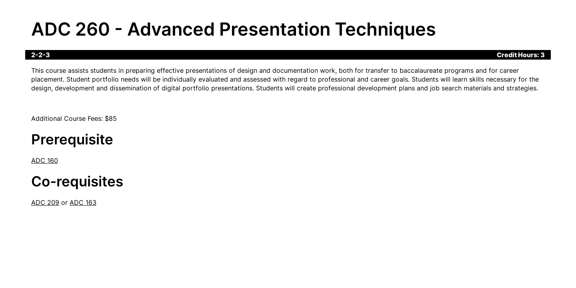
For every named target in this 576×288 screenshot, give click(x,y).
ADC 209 (45, 202)
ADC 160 (44, 160)
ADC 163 (83, 202)
